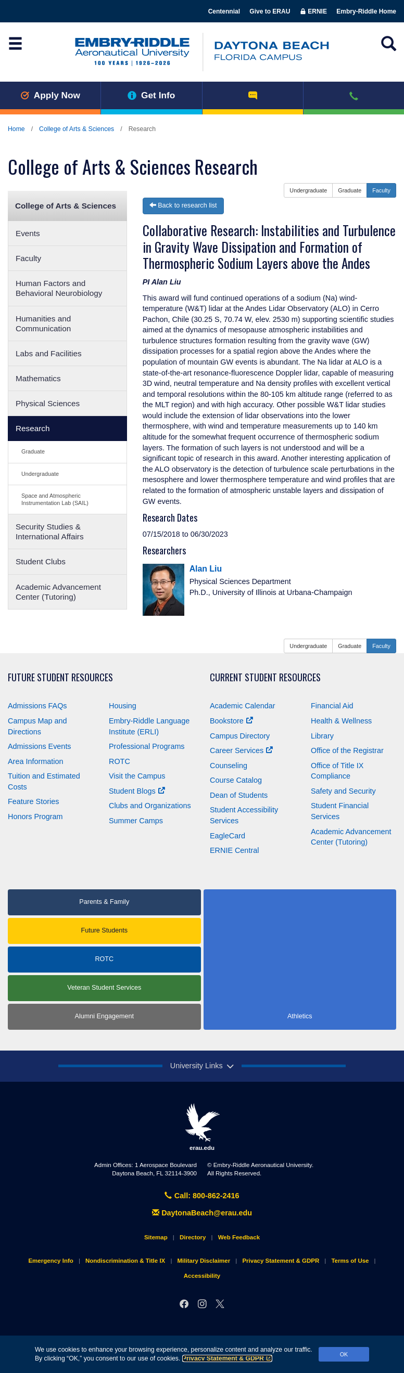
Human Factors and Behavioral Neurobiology (59, 288)
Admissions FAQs (37, 706)
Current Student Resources (265, 677)
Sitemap (156, 1237)
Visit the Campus (137, 776)
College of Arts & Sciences (76, 129)
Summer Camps (136, 821)
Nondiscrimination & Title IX (125, 1261)
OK (344, 1354)
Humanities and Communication (43, 323)
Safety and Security (343, 791)
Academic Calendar (242, 706)
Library (322, 736)
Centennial (224, 11)
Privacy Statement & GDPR (227, 1358)
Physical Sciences (48, 403)
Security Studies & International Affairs (50, 531)
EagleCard (227, 836)
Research (32, 428)
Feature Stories (33, 801)
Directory (193, 1237)
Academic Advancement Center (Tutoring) (58, 591)
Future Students (104, 930)
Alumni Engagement (104, 1016)
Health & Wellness (341, 721)
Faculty (28, 258)
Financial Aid (332, 706)
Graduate (33, 451)
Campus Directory (240, 736)
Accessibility (202, 1276)
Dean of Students (239, 795)
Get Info (151, 95)
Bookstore (231, 721)
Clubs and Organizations (150, 805)
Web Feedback (239, 1237)
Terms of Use (350, 1261)
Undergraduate (40, 474)
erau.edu (202, 1127)
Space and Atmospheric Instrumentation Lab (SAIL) (55, 499)
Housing (122, 706)
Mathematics (38, 378)
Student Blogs (137, 791)
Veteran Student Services (104, 987)
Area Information (35, 761)
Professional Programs (147, 746)
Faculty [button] (381, 190)
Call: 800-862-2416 (202, 1195)
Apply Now (50, 95)
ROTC (119, 761)
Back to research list (183, 205)
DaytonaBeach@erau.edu (202, 1213)
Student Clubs (41, 561)
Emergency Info (50, 1261)
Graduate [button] (349, 190)
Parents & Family (104, 901)
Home (16, 129)
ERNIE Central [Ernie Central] (234, 850)
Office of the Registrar (347, 750)
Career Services (241, 750)
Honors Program (35, 816)
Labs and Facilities (49, 353)
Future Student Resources (60, 677)
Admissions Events (39, 746)
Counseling (228, 765)
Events (28, 233)
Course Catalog (236, 780)
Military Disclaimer (203, 1261)
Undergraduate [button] (308, 190)
